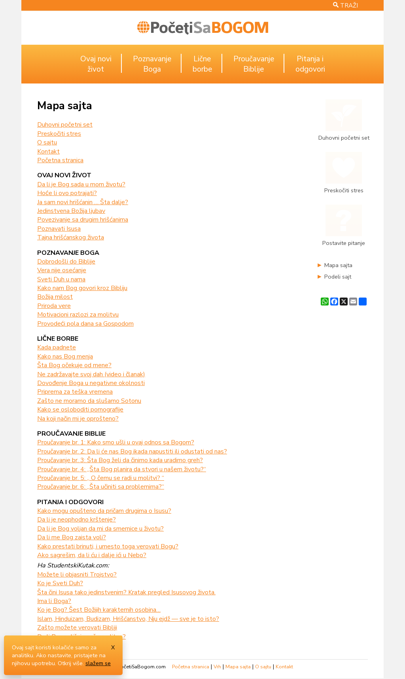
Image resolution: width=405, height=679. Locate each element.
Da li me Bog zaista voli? (71, 537)
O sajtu (47, 142)
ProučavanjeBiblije (253, 64)
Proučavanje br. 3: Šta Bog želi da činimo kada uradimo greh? (120, 460)
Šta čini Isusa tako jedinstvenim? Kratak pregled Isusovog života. (126, 592)
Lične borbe (57, 338)
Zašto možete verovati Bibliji (77, 627)
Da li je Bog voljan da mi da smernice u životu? (100, 528)
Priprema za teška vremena (75, 391)
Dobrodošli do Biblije (66, 261)
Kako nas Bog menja (65, 356)
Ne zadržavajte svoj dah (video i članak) (91, 374)
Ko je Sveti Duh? (60, 583)
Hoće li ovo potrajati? (67, 193)
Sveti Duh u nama (61, 279)
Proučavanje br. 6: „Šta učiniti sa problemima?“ (100, 486)
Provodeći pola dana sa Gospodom (85, 323)
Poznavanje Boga (68, 252)
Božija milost (55, 296)
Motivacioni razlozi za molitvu (78, 314)
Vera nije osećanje (61, 270)
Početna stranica (60, 160)
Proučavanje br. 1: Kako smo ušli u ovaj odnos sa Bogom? (115, 442)
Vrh (217, 666)
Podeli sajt (337, 277)
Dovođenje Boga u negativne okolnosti (91, 383)
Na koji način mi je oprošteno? (78, 418)
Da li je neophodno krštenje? (76, 519)
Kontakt (48, 151)
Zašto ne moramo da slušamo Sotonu (89, 400)
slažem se (98, 663)
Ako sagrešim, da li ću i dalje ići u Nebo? (91, 555)
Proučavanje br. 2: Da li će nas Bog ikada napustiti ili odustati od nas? (132, 451)
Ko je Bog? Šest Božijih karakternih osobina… (99, 609)
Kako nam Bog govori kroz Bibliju (82, 288)
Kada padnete (56, 347)
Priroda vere (54, 306)
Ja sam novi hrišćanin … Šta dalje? (82, 202)
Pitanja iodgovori (310, 64)
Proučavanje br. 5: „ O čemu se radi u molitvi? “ (100, 478)
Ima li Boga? (54, 601)
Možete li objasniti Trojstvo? (77, 574)
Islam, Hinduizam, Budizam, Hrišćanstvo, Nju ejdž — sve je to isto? (128, 619)
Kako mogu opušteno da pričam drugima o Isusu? (104, 510)
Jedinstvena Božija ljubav (71, 211)
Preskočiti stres (59, 133)
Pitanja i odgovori (70, 502)
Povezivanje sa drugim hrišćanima (82, 219)
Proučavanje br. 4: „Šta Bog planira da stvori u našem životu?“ (121, 469)
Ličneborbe (202, 64)
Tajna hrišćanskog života (70, 237)
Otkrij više (70, 663)
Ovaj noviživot (96, 64)
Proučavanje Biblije (71, 433)
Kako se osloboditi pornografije (80, 409)
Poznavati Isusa (59, 228)
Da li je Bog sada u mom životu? (81, 184)
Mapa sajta (338, 265)
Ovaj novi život (64, 175)
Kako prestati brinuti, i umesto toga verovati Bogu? (107, 546)
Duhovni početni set (65, 124)
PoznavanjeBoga (152, 64)
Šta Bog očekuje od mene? (74, 365)
